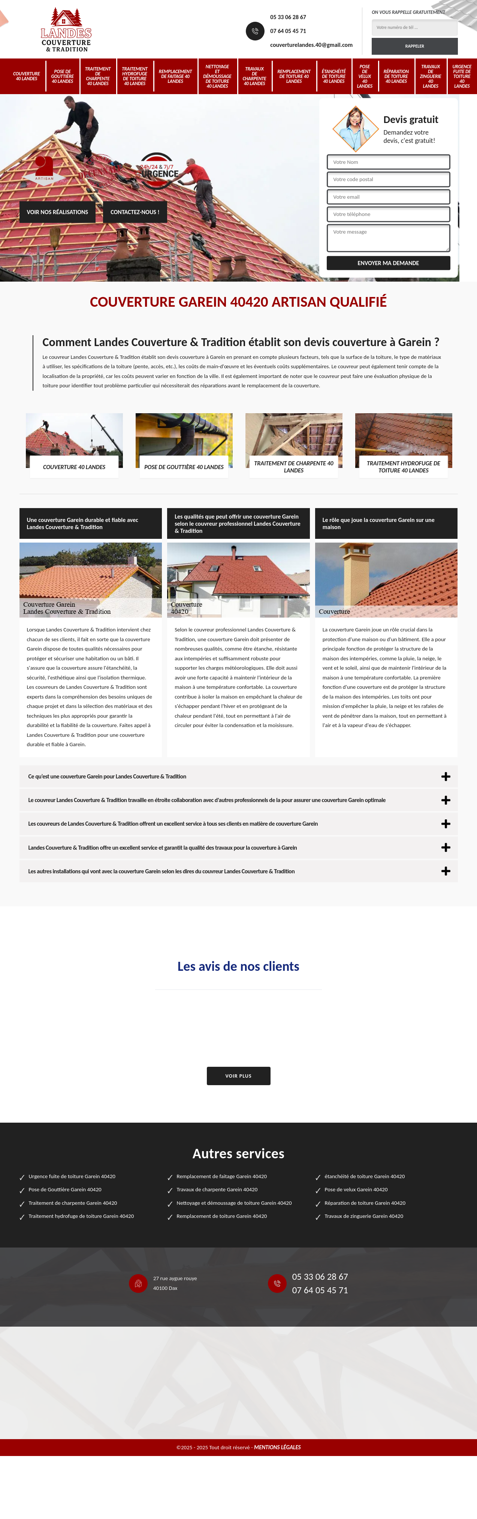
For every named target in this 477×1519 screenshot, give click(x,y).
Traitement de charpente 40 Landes (98, 76)
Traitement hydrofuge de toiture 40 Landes (135, 76)
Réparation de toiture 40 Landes (396, 76)
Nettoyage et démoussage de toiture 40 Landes (217, 76)
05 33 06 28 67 (288, 17)
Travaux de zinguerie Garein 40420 (364, 1216)
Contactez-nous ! (135, 212)
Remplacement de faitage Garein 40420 (222, 1176)
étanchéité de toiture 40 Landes (334, 76)
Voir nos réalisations (57, 212)
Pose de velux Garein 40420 (356, 1189)
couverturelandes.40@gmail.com (311, 44)
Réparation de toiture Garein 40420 (365, 1203)
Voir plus (238, 1076)
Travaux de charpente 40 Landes (254, 76)
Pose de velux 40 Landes (364, 76)
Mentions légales (277, 1447)
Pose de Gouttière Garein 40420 (65, 1189)
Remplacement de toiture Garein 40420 (222, 1216)
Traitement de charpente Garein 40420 (73, 1203)
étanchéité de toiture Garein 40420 (365, 1176)
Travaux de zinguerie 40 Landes (430, 76)
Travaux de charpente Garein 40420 (217, 1189)
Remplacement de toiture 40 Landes (293, 76)
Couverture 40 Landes (26, 76)
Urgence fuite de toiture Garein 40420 (72, 1176)
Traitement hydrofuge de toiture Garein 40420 (81, 1216)
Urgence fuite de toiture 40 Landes (461, 76)
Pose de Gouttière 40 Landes (62, 76)
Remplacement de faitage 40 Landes (175, 76)
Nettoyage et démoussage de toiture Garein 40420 (234, 1203)
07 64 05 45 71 (288, 30)
